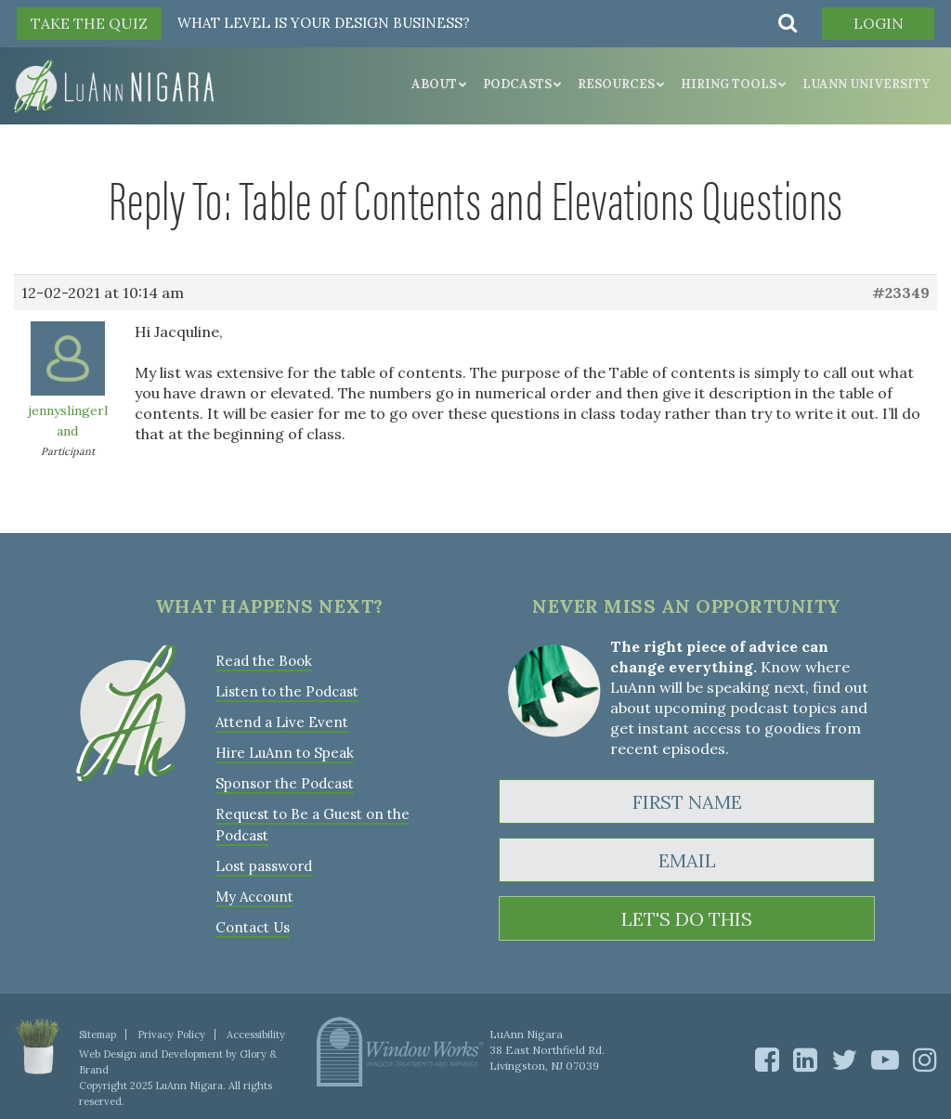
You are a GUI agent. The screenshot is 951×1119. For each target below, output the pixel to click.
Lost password (263, 866)
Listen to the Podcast (286, 691)
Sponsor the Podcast (284, 783)
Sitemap (97, 1034)
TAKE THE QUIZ (89, 23)
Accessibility (256, 1034)
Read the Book (263, 661)
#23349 (901, 292)
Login (878, 23)
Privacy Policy (171, 1034)
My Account (254, 896)
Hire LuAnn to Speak (284, 752)
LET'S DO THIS (686, 918)
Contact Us (252, 927)
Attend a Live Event (281, 722)
